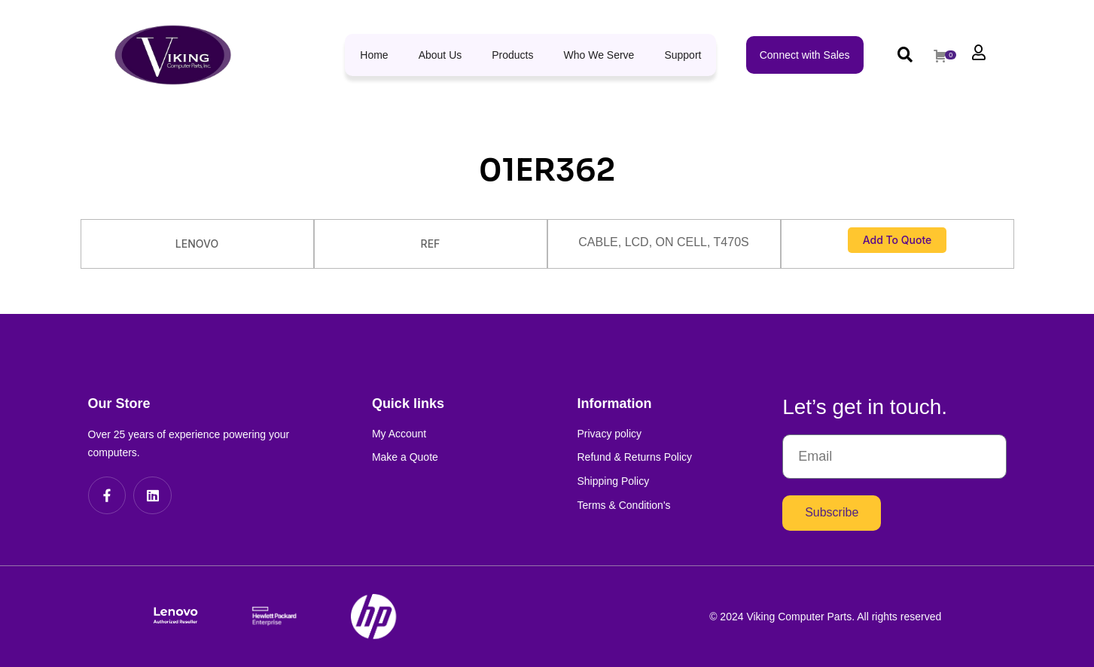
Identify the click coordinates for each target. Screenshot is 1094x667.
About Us (440, 55)
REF (430, 243)
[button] (905, 54)
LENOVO (196, 243)
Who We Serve (599, 55)
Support (682, 55)
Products (512, 55)
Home (374, 55)
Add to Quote (897, 239)
